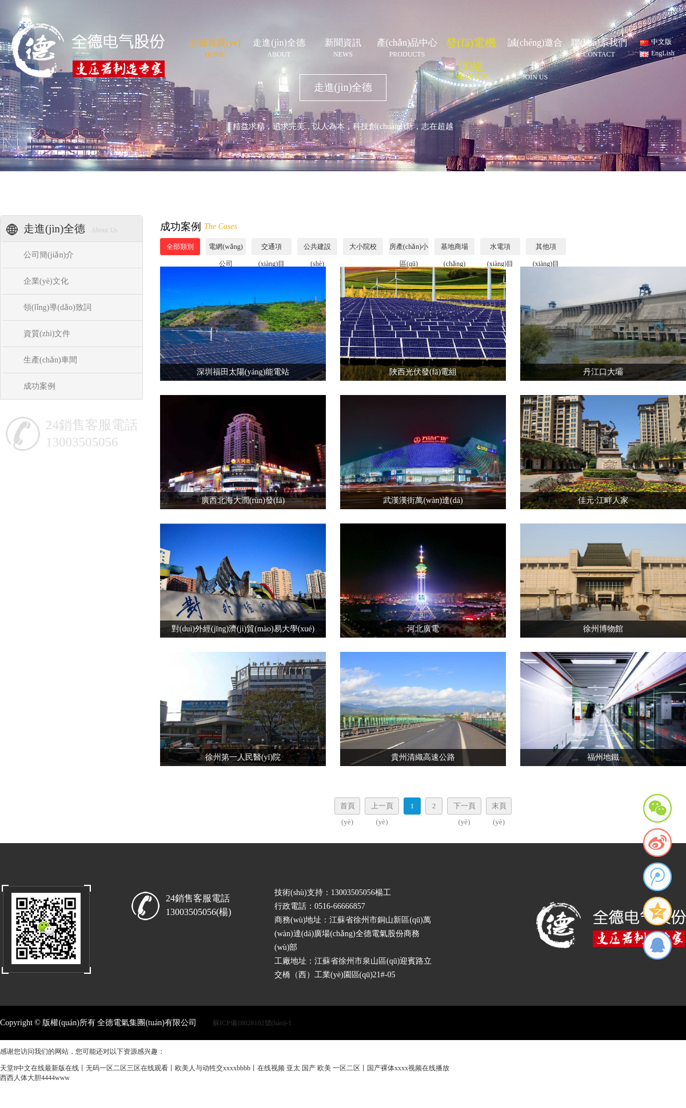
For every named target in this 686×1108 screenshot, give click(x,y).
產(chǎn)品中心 (407, 46)
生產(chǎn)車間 (50, 360)
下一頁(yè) (464, 808)
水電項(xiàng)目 (500, 249)
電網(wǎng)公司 (226, 249)
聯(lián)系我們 (599, 46)
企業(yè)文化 (46, 281)
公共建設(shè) (317, 249)
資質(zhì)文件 (46, 333)
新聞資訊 (343, 46)
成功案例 (39, 386)
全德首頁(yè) (215, 46)
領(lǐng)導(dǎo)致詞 (57, 307)
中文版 (661, 42)
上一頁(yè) (382, 808)
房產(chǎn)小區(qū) (408, 249)
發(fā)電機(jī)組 (471, 45)
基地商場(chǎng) (454, 249)
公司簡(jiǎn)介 (48, 255)
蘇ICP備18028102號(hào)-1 (252, 1023)
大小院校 (363, 247)
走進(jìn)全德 (279, 46)
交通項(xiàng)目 (271, 249)
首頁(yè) (347, 808)
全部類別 (180, 247)
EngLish (663, 53)
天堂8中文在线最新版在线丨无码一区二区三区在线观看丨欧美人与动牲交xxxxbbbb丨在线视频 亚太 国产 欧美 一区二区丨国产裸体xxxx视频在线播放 (224, 1068)
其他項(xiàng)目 (546, 249)
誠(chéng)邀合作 (535, 46)
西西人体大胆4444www (35, 1078)
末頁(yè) (499, 808)
